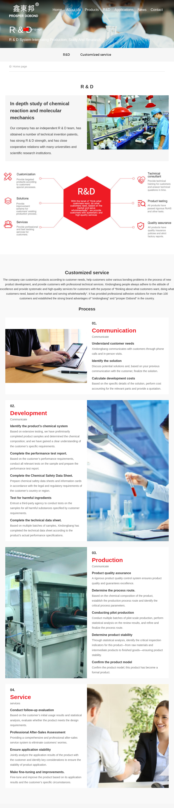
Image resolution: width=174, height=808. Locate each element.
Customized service (95, 55)
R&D (66, 55)
